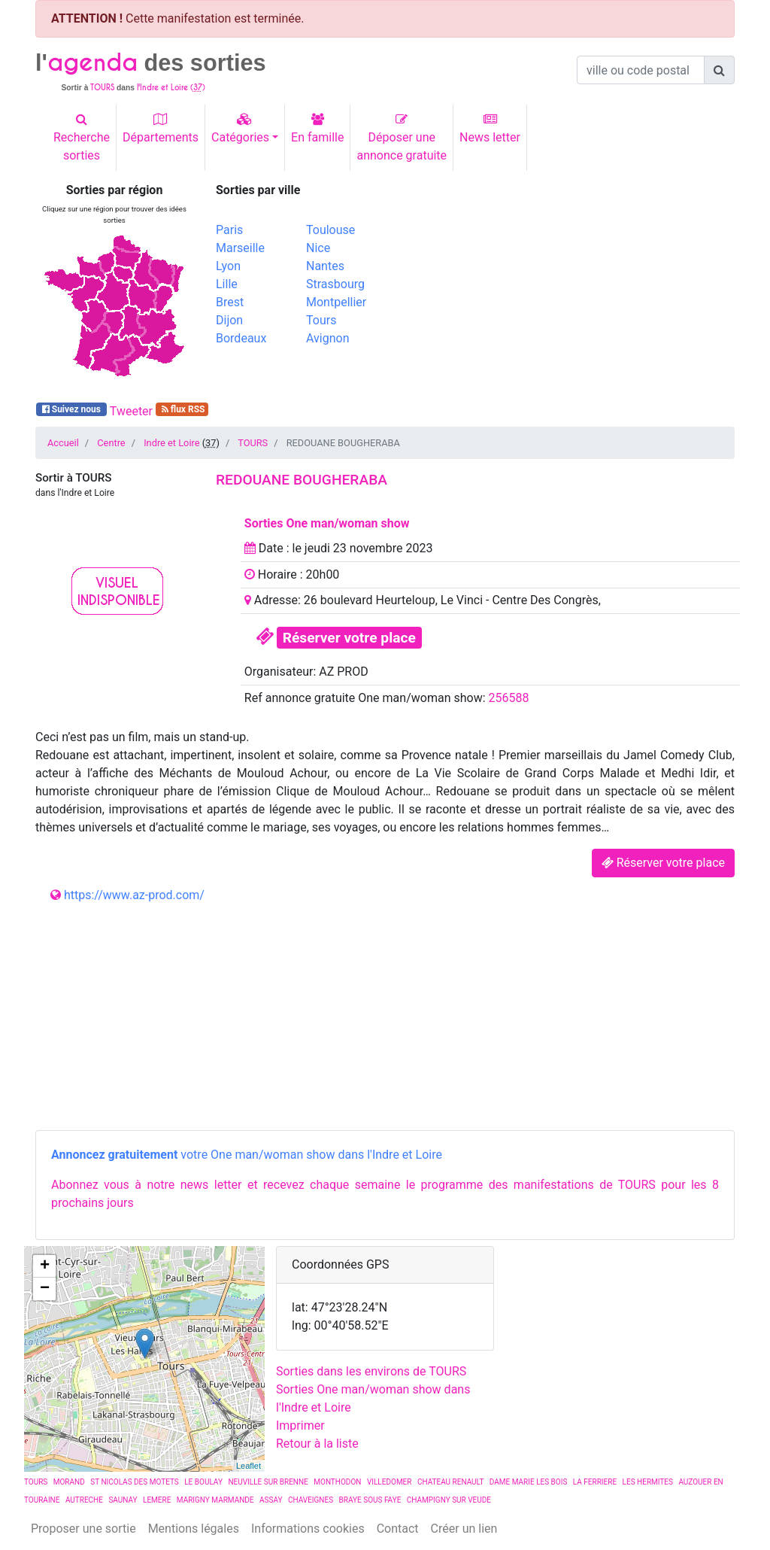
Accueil (63, 442)
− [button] (45, 1289)
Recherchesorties (81, 138)
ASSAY (270, 1500)
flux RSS (182, 409)
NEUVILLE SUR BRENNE (268, 1482)
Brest (230, 302)
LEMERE (157, 1500)
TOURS (253, 442)
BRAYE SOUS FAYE (370, 1500)
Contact (398, 1528)
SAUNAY (122, 1500)
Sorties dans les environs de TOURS (371, 1371)
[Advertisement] (565, 288)
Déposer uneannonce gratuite (401, 138)
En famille (317, 128)
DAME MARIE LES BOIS (529, 1482)
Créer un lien (464, 1528)
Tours (321, 320)
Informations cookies (308, 1528)
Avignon (327, 338)
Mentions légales (193, 1528)
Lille (227, 284)
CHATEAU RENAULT (450, 1482)
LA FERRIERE (595, 1482)
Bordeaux (241, 338)
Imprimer (300, 1425)
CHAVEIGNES (310, 1500)
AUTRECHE (84, 1500)
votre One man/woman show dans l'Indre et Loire (246, 1154)
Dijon (229, 320)
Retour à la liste (317, 1443)
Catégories (240, 128)
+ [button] (45, 1266)
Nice (318, 248)
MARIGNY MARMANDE (215, 1500)
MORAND (69, 1482)
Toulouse (330, 230)
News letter (489, 128)
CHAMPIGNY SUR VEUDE (449, 1500)
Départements (161, 128)
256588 (509, 698)
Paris (229, 230)
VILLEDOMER (389, 1482)
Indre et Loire (171, 442)
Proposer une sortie (83, 1528)
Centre (111, 442)
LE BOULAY (203, 1482)
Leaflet (248, 1465)
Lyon (228, 266)
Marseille (240, 248)
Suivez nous (71, 409)
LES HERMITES (648, 1482)
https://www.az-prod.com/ (134, 895)
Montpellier (336, 302)
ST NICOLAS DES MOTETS (134, 1482)
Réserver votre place (349, 637)
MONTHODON (337, 1482)
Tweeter (131, 411)
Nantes (325, 266)
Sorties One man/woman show (327, 523)
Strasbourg (335, 284)
